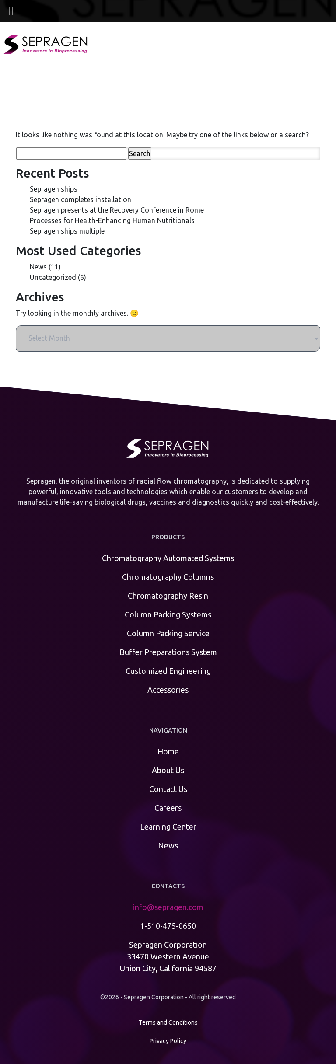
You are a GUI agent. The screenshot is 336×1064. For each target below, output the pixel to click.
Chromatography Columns (168, 576)
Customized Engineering (168, 670)
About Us (168, 770)
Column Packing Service (168, 633)
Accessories (168, 689)
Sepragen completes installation (80, 199)
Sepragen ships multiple (67, 231)
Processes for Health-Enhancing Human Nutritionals (112, 220)
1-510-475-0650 (168, 925)
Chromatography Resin (168, 595)
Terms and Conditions (168, 1022)
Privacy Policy (168, 1040)
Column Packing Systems (168, 614)
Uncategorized (53, 277)
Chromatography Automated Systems (168, 558)
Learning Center (168, 826)
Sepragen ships (53, 189)
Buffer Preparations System (168, 652)
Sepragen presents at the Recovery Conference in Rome (117, 210)
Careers (168, 807)
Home (168, 751)
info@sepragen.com (168, 907)
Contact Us (168, 789)
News (38, 267)
